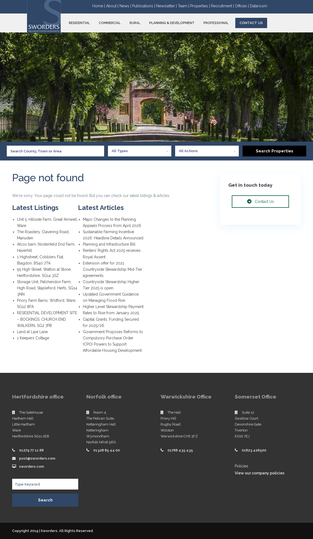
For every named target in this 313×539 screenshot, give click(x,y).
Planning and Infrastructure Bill (109, 244)
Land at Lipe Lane (32, 332)
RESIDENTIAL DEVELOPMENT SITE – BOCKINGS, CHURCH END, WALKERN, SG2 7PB (47, 319)
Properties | (200, 6)
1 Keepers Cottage (33, 338)
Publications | (144, 6)
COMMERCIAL (110, 23)
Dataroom (258, 6)
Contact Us (251, 23)
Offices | (242, 6)
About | (113, 6)
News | (126, 6)
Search (45, 500)
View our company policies (259, 473)
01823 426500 (254, 450)
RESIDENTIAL (79, 23)
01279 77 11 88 (31, 450)
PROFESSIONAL (216, 23)
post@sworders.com (37, 458)
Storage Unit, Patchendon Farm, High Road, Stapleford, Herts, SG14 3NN (47, 288)
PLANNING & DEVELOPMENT (172, 23)
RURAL (135, 23)
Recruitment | (223, 6)
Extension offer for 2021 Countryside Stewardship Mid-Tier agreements (112, 269)
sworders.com (31, 466)
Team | (184, 6)
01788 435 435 (180, 450)
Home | (99, 6)
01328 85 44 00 (106, 450)
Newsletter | (167, 6)
